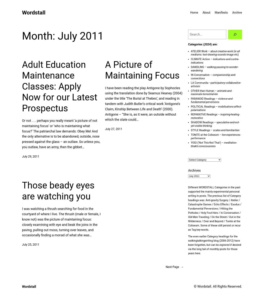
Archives (194, 170)
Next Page (175, 267)
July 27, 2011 (113, 129)
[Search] (235, 34)
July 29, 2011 (30, 156)
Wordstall (33, 12)
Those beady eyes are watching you (58, 191)
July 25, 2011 (30, 244)
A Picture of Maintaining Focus (142, 70)
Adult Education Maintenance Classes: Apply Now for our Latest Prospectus (59, 86)
